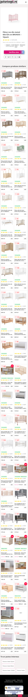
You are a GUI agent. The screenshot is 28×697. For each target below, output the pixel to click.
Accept (20, 695)
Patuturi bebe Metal (8, 666)
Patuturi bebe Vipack (8, 661)
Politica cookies (18, 682)
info (12, 91)
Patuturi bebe (21, 670)
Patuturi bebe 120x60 (9, 670)
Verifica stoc (16, 52)
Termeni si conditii (11, 680)
